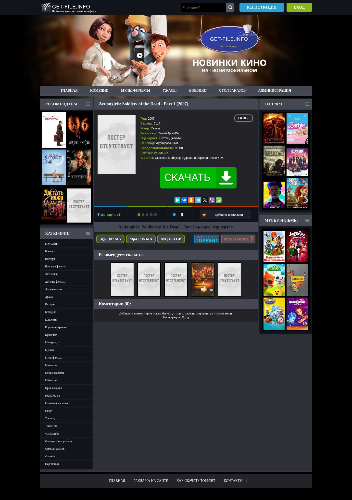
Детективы (51, 274)
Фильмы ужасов (54, 448)
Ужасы (169, 90)
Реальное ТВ (52, 395)
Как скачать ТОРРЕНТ (195, 481)
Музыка (49, 350)
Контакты (233, 481)
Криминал (51, 334)
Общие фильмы (54, 372)
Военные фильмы (55, 266)
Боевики (198, 90)
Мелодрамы (52, 342)
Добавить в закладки (229, 214)
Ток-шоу (50, 418)
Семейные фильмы (56, 403)
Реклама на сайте (151, 481)
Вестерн (50, 258)
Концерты (51, 319)
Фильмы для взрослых (58, 441)
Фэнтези (50, 456)
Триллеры (51, 426)
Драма (49, 296)
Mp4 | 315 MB (141, 239)
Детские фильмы (55, 281)
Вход (299, 7)
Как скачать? (206, 239)
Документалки (54, 289)
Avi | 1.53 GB (171, 239)
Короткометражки (56, 327)
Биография (51, 243)
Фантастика (52, 433)
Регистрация (262, 7)
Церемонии (52, 463)
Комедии (99, 90)
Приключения (53, 388)
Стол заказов (232, 90)
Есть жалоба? (238, 239)
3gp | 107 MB (110, 239)
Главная (69, 90)
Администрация (274, 90)
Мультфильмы (135, 90)
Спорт (48, 410)
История (50, 304)
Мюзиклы (51, 365)
